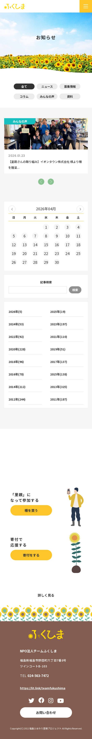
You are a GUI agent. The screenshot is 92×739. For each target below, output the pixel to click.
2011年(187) (58, 399)
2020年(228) (17, 349)
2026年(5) (15, 311)
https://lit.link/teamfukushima (42, 688)
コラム (24, 96)
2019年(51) (57, 349)
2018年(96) (16, 362)
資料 (70, 96)
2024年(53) (16, 324)
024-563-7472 (38, 675)
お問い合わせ (46, 712)
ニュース (47, 86)
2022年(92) (16, 337)
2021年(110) (58, 337)
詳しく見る (46, 595)
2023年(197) (58, 324)
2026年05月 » (80, 209)
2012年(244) (17, 399)
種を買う (31, 510)
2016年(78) (16, 374)
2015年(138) (58, 374)
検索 (75, 290)
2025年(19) (57, 311)
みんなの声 (47, 96)
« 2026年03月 (11, 209)
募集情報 (70, 86)
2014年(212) (17, 387)
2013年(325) (58, 387)
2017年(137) (58, 362)
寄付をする (31, 555)
